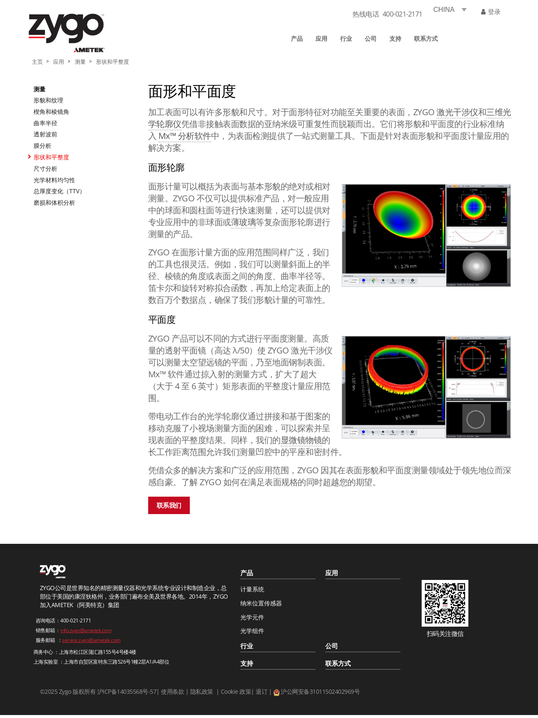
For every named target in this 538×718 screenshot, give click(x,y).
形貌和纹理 (48, 100)
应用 (321, 38)
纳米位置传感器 (261, 603)
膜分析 (42, 145)
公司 (371, 38)
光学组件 (252, 631)
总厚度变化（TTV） (59, 191)
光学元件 (252, 617)
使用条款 (172, 691)
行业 (346, 38)
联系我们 (169, 505)
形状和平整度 (112, 62)
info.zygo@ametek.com (85, 630)
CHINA (444, 9)
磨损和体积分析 (54, 202)
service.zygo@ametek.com (91, 640)
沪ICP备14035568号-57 (126, 691)
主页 (37, 62)
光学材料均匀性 (54, 180)
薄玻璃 (243, 222)
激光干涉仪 (457, 112)
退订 (261, 691)
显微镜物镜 (301, 440)
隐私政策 (201, 691)
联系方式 (426, 38)
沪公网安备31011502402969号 (320, 691)
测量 (80, 62)
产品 (297, 38)
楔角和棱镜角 (51, 111)
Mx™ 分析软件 (184, 135)
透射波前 (45, 134)
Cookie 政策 (236, 691)
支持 (395, 38)
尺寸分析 (45, 168)
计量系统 (252, 589)
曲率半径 (45, 123)
